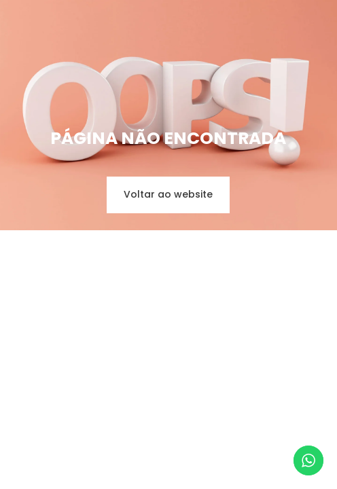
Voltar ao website (168, 194)
